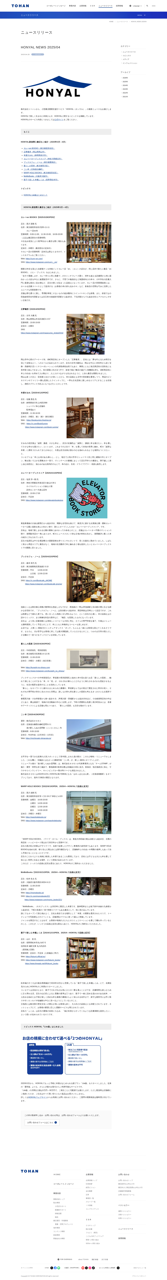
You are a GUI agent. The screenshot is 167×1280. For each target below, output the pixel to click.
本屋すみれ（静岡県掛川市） (36, 155)
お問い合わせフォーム (126, 1195)
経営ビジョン (91, 1187)
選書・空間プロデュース (64, 1224)
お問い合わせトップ (125, 1180)
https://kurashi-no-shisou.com (38, 667)
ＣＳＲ (92, 6)
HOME (111, 21)
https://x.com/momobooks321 (38, 896)
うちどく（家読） (92, 1232)
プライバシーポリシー (139, 1276)
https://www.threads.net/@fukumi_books (41, 964)
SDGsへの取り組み (93, 1243)
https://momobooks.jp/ (35, 893)
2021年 (126, 97)
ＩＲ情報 (89, 1205)
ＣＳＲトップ (91, 1225)
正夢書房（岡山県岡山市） (35, 152)
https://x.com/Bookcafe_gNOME (39, 581)
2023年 (126, 89)
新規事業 (56, 1235)
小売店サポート (60, 1206)
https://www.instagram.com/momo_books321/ (43, 900)
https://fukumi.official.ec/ (35, 957)
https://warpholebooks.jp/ (36, 817)
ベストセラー (123, 1205)
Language (136, 6)
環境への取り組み (92, 1240)
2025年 (126, 82)
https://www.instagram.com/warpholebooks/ (43, 821)
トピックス (38, 54)
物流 (56, 1217)
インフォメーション (130, 63)
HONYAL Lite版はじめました (36, 195)
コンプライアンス (92, 1209)
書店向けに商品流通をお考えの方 (130, 1187)
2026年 (126, 78)
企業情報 (82, 6)
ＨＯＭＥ (57, 1174)
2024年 (126, 85)
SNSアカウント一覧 (139, 1268)
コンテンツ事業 (59, 1231)
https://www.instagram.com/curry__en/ (41, 262)
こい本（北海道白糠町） (34, 169)
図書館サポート (60, 1210)
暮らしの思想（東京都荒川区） (37, 166)
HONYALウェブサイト (37, 1097)
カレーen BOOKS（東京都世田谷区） (39, 148)
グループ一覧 (91, 1202)
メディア (126, 59)
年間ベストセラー (124, 1218)
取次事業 (56, 1203)
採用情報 (119, 6)
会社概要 (89, 1191)
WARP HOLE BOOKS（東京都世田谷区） (41, 173)
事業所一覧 (90, 1198)
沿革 (87, 1195)
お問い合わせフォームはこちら (40, 1122)
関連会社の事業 (59, 1238)
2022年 (126, 93)
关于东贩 (104, 1259)
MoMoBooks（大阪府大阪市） (36, 176)
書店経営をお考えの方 (126, 1184)
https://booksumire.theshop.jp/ (39, 420)
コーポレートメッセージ (56, 6)
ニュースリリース (105, 6)
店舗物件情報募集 (124, 1191)
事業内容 (72, 6)
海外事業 (56, 1228)
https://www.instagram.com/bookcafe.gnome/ (43, 584)
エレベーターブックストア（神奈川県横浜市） (43, 159)
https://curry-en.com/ (34, 259)
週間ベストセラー (124, 1211)
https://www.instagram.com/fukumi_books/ (43, 960)
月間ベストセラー (124, 1215)
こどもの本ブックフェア (95, 1236)
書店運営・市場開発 (60, 1221)
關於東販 (95, 1259)
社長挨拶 (89, 1184)
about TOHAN (83, 1259)
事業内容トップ (59, 1199)
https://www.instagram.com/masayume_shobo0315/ (42, 333)
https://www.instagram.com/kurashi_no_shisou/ (45, 671)
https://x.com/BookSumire (37, 424)
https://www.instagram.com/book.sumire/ (41, 427)
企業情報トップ (91, 1180)
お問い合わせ (123, 1174)
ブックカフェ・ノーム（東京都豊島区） (40, 162)
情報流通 (58, 1213)
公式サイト (59, 120)
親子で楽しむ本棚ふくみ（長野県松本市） (41, 180)
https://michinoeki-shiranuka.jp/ (38, 738)
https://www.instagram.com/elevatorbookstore (44, 500)
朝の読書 (89, 1229)
